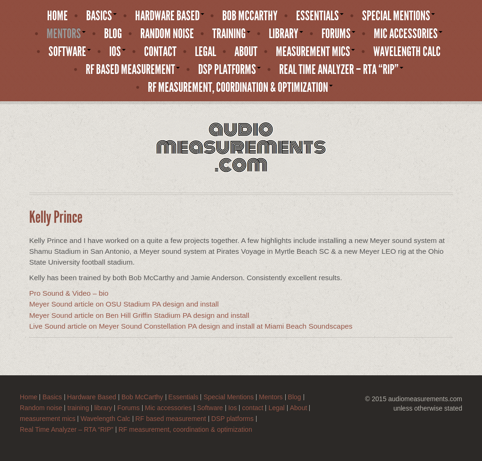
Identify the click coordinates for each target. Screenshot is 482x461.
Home (57, 16)
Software (69, 51)
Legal (205, 51)
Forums (338, 33)
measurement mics (315, 51)
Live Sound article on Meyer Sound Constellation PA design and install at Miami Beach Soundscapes (191, 326)
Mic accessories (408, 33)
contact (160, 51)
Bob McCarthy (250, 16)
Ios (117, 51)
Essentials (320, 16)
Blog (113, 33)
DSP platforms (229, 69)
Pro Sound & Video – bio (68, 293)
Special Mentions (398, 16)
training (231, 33)
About (245, 51)
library (286, 33)
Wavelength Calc (407, 51)
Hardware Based (169, 16)
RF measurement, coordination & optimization (240, 87)
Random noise (167, 33)
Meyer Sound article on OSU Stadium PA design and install (124, 304)
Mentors (66, 33)
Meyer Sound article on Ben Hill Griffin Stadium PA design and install (139, 315)
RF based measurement (133, 69)
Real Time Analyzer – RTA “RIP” (341, 69)
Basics (101, 16)
